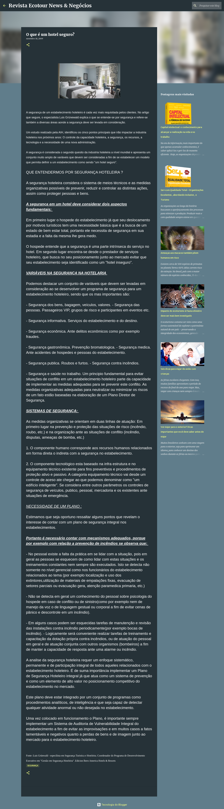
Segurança (32, 766)
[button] (28, 45)
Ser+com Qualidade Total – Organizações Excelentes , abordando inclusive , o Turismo (182, 195)
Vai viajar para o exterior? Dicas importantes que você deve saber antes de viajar (182, 432)
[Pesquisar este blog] (205, 5)
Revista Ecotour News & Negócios (50, 5)
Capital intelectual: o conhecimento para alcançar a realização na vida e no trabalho (181, 132)
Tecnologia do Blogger (112, 804)
